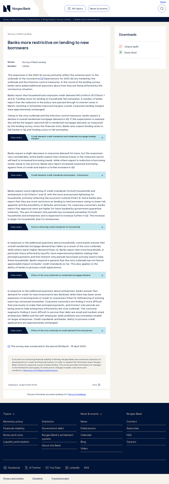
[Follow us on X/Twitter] (33, 468)
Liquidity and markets (16, 442)
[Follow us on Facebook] (11, 468)
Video (84, 448)
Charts (131, 46)
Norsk (163, 2)
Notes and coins (13, 435)
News (84, 421)
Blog (83, 442)
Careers (131, 442)
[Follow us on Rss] (86, 468)
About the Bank (51, 445)
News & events (90, 414)
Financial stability (14, 428)
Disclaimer (37, 478)
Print (95, 384)
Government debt (53, 428)
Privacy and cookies (13, 478)
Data (130, 52)
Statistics (48, 421)
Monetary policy (13, 421)
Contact (132, 421)
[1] (42, 78)
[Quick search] (162, 8)
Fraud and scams (60, 478)
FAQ (129, 435)
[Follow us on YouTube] (53, 468)
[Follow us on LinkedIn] (72, 468)
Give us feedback (77, 394)
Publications (88, 428)
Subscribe (133, 428)
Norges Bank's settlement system (57, 437)
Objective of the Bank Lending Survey (40, 370)
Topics (7, 414)
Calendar (86, 435)
